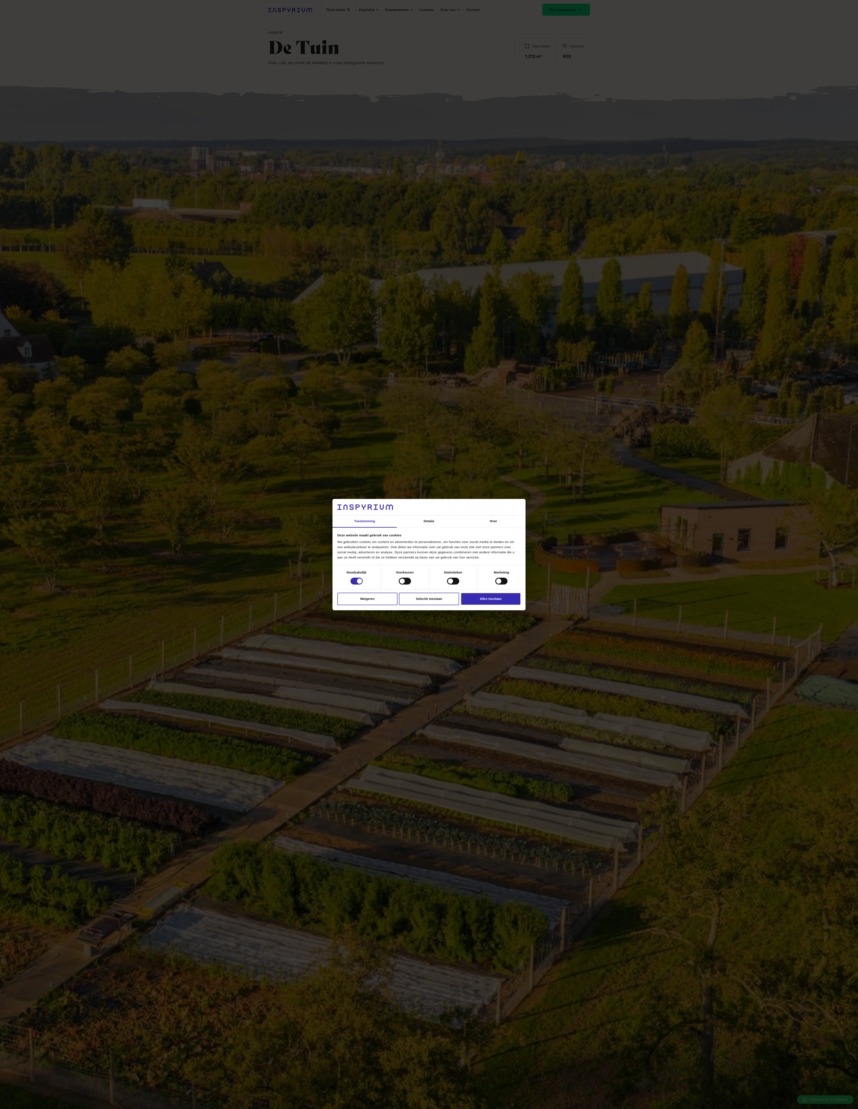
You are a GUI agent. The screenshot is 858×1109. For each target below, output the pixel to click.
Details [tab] (429, 521)
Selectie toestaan (429, 599)
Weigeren (367, 599)
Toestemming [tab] (364, 521)
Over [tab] (493, 521)
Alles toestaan (491, 599)
